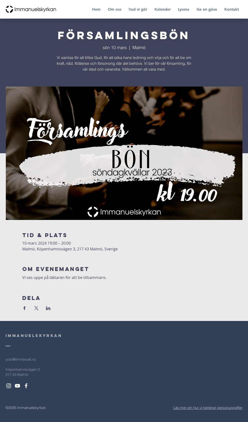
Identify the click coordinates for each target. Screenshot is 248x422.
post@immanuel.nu (21, 359)
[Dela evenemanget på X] (36, 308)
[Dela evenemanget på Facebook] (24, 308)
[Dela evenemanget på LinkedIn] (48, 308)
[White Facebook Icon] (26, 386)
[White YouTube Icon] (17, 386)
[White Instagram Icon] (9, 386)
